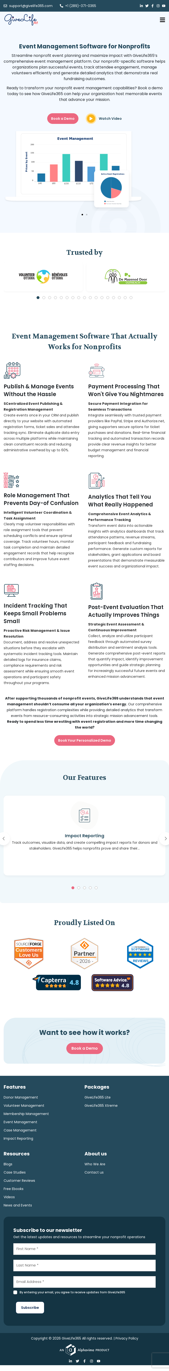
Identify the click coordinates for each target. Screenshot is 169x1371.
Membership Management (26, 1113)
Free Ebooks (13, 1188)
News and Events (18, 1205)
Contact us (94, 1172)
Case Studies (15, 1172)
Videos (9, 1197)
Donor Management (21, 1097)
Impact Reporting (18, 1138)
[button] (82, 214)
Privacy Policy (126, 1338)
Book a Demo (84, 1048)
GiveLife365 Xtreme (101, 1105)
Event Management (20, 1122)
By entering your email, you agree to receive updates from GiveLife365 (72, 1292)
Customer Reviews (19, 1180)
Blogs (8, 1164)
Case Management (20, 1130)
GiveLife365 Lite (97, 1097)
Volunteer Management (24, 1105)
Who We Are (94, 1164)
